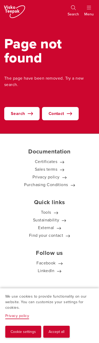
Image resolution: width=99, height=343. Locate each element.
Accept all (56, 332)
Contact (56, 113)
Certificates (46, 161)
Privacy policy (45, 177)
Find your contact (46, 235)
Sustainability (46, 220)
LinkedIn (46, 271)
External (46, 228)
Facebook (46, 263)
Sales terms (46, 169)
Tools (46, 212)
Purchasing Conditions (46, 185)
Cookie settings (23, 332)
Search (18, 113)
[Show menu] (89, 13)
